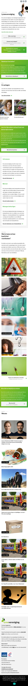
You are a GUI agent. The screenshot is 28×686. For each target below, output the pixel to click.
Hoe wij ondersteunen (9, 201)
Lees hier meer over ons (7, 31)
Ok (14, 683)
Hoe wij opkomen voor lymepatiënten (13, 223)
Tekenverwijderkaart (20, 65)
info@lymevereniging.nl (7, 669)
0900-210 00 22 (17, 627)
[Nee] (26, 680)
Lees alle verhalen (6, 95)
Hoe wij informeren (8, 178)
